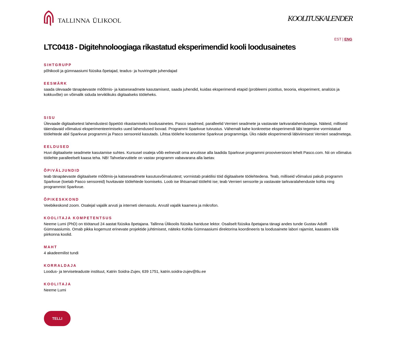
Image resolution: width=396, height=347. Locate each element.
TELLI (57, 318)
